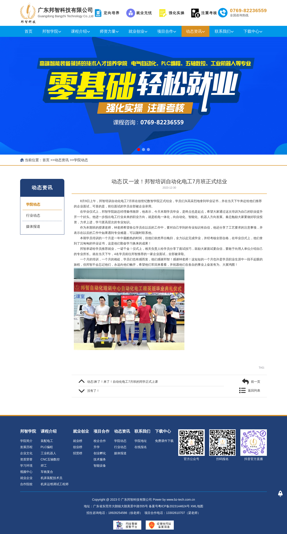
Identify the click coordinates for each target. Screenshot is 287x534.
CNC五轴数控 (50, 459)
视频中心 (26, 471)
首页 (29, 31)
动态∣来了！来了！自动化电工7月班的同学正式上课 (122, 381)
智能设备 (100, 465)
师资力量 (108, 31)
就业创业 (136, 31)
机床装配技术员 (51, 478)
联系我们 (223, 31)
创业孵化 (100, 453)
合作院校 (26, 484)
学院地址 (140, 441)
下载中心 (251, 31)
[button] (138, 149)
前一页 (255, 381)
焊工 (44, 465)
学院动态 (81, 160)
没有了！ (93, 390)
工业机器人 (48, 453)
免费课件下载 (164, 441)
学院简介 (26, 441)
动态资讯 (194, 31)
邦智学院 (50, 31)
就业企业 (26, 478)
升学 (97, 447)
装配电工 (47, 441)
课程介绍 (79, 31)
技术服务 (100, 459)
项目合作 (165, 31)
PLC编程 (47, 447)
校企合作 (100, 441)
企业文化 (26, 453)
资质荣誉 (26, 459)
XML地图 (197, 506)
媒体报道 (33, 226)
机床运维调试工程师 (55, 484)
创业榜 (77, 447)
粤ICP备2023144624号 (174, 506)
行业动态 (33, 215)
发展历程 (26, 447)
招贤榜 (77, 453)
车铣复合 (47, 471)
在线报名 (140, 447)
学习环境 (26, 465)
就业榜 (77, 441)
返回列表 (254, 390)
